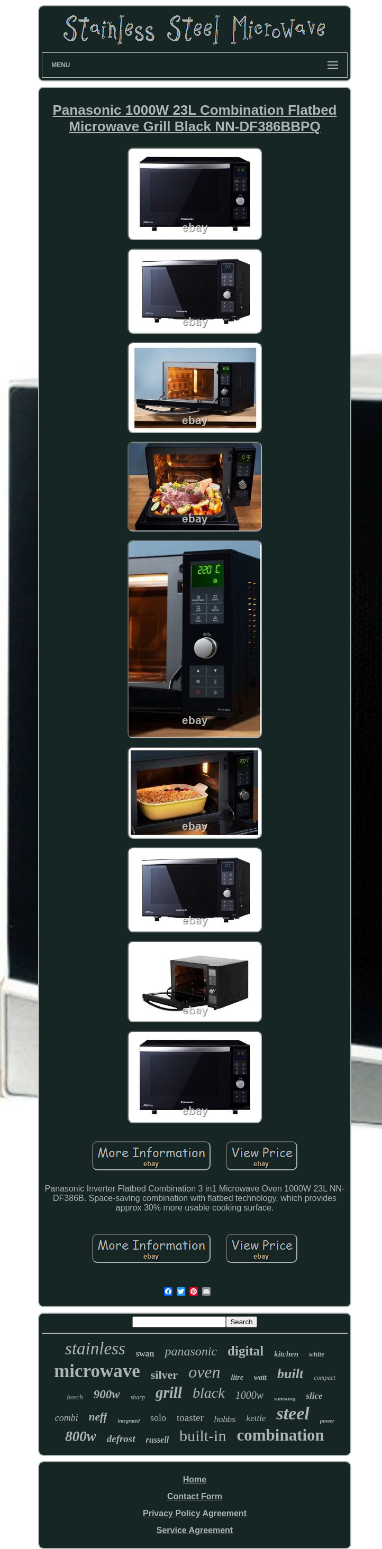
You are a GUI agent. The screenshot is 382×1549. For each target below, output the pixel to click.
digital (245, 1351)
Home (194, 1479)
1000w (249, 1395)
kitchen (286, 1354)
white (316, 1354)
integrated (128, 1421)
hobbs (225, 1419)
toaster (190, 1417)
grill (169, 1392)
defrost (121, 1438)
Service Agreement (195, 1530)
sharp (138, 1397)
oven (204, 1371)
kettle (256, 1418)
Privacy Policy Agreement (195, 1513)
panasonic (191, 1351)
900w (107, 1394)
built (290, 1373)
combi (66, 1418)
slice (314, 1396)
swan (145, 1353)
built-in (202, 1435)
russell (157, 1439)
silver (164, 1374)
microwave (97, 1371)
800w (80, 1436)
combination (280, 1435)
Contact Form (194, 1496)
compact (324, 1377)
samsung (284, 1398)
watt (260, 1377)
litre (237, 1377)
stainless (95, 1348)
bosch (75, 1397)
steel (292, 1413)
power (327, 1420)
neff (98, 1416)
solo (158, 1418)
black (209, 1393)
